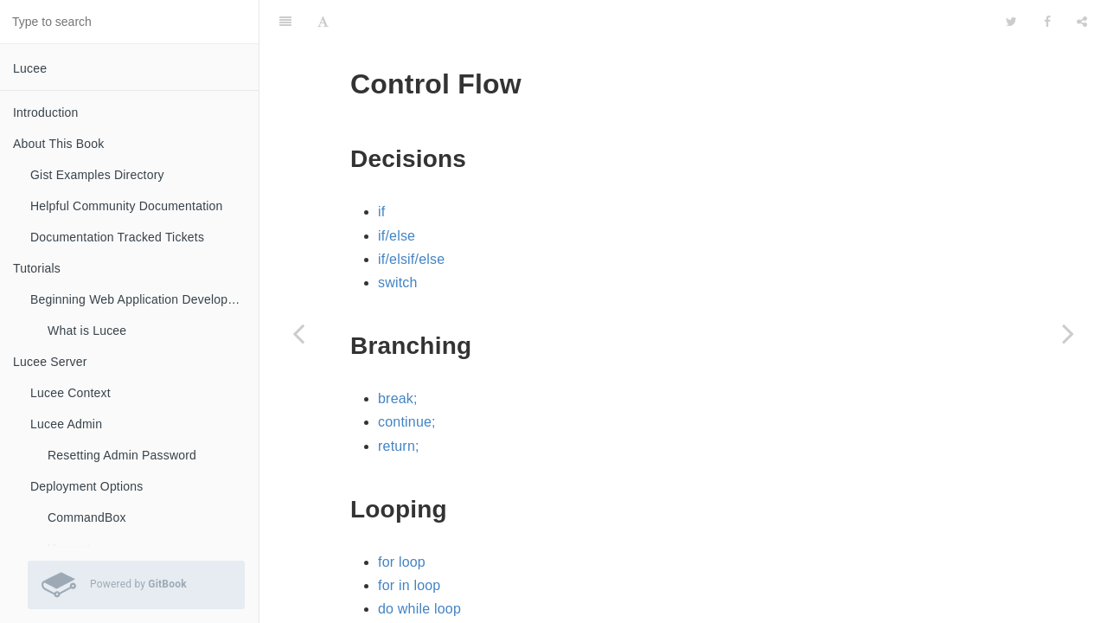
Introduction (46, 112)
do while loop (419, 565)
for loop (402, 518)
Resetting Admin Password (122, 455)
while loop (409, 589)
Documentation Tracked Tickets (117, 237)
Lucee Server (50, 362)
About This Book (58, 144)
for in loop (409, 542)
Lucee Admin (66, 424)
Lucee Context (70, 393)
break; (398, 355)
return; (398, 402)
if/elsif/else (411, 216)
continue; (407, 378)
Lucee (30, 68)
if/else (396, 192)
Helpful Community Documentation (126, 206)
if (381, 168)
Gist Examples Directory (97, 175)
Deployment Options (86, 486)
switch (398, 239)
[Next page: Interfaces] (1068, 333)
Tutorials (37, 268)
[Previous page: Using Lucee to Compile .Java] (298, 333)
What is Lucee (87, 330)
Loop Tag (407, 613)
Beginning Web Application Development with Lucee (144, 299)
